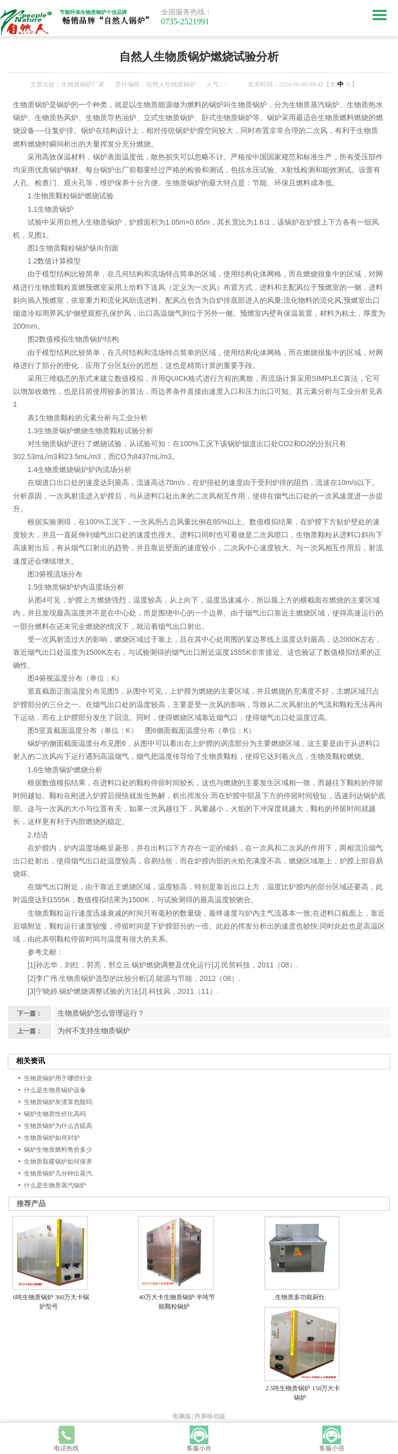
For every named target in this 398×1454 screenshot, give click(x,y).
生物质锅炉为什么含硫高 (58, 1125)
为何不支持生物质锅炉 (94, 1031)
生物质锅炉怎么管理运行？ (101, 1013)
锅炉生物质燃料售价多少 (58, 1149)
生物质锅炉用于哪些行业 (58, 1078)
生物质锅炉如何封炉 (52, 1137)
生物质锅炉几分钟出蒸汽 (58, 1173)
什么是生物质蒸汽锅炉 (55, 1185)
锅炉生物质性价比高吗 (55, 1114)
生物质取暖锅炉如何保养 (58, 1161)
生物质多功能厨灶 (300, 1297)
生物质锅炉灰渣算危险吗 (58, 1102)
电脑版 (182, 1416)
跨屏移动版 (209, 1416)
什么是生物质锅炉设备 (55, 1090)
